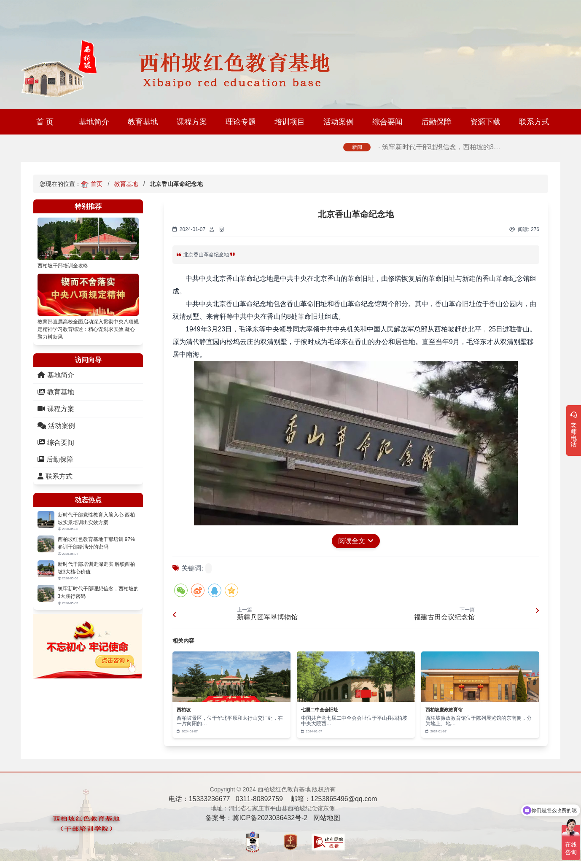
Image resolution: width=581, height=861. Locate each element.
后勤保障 (436, 122)
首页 (96, 183)
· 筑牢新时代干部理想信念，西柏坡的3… (439, 151)
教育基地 (143, 122)
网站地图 (326, 817)
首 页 (45, 122)
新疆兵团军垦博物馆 (267, 617)
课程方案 (192, 122)
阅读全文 (356, 540)
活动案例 (338, 122)
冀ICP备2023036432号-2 (269, 817)
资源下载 (485, 122)
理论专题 (241, 122)
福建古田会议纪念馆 (444, 617)
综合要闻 (387, 122)
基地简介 (94, 122)
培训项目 (289, 122)
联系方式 (534, 122)
